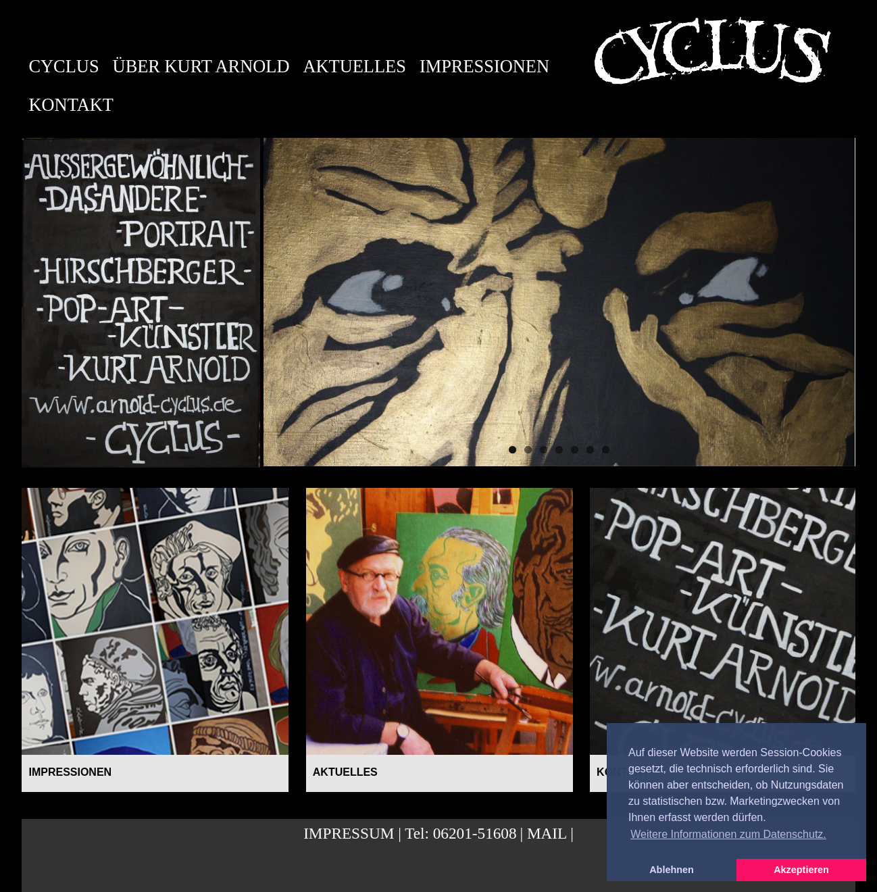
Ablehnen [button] (671, 869)
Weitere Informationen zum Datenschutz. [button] (728, 834)
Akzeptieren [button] (801, 869)
